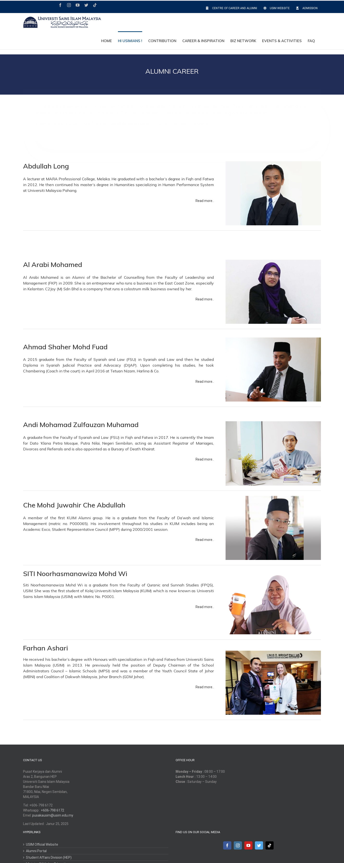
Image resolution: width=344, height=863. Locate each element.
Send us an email (127, 119)
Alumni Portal (36, 851)
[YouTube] (248, 845)
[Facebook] (227, 845)
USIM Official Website (42, 844)
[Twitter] (259, 845)
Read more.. (205, 201)
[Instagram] (238, 845)
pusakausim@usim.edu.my (52, 815)
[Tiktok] (269, 845)
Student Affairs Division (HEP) (49, 857)
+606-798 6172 (52, 810)
